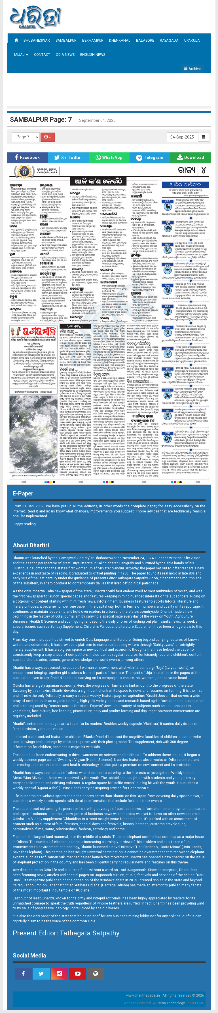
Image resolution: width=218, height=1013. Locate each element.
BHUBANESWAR (37, 40)
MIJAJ (21, 54)
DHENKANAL (119, 40)
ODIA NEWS (65, 54)
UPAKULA (192, 40)
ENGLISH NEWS (92, 54)
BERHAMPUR (92, 40)
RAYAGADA (169, 40)
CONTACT (42, 54)
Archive (192, 69)
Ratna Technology (170, 1003)
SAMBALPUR (66, 40)
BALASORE (145, 40)
